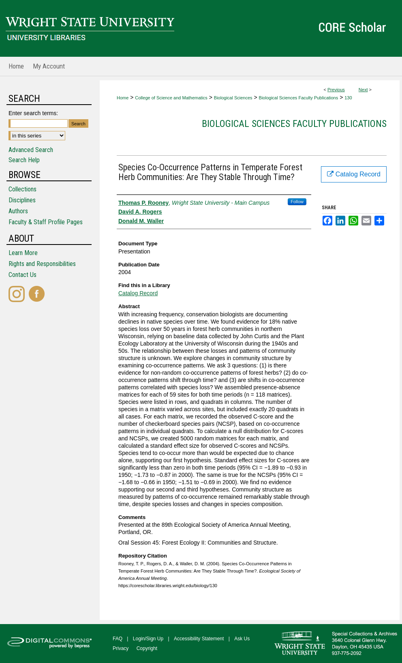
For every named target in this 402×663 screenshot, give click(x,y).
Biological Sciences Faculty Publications (298, 97)
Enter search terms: (33, 113)
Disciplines (22, 200)
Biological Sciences (233, 97)
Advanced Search (31, 150)
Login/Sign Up (148, 639)
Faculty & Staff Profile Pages (46, 222)
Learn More (23, 253)
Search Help (24, 160)
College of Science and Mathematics (171, 97)
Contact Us (22, 275)
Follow (297, 201)
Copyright (147, 648)
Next (363, 89)
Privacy (120, 648)
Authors (18, 211)
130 (348, 97)
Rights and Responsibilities (42, 264)
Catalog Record (138, 293)
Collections (22, 189)
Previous (336, 89)
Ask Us (242, 639)
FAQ (117, 639)
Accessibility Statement (199, 639)
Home (122, 97)
